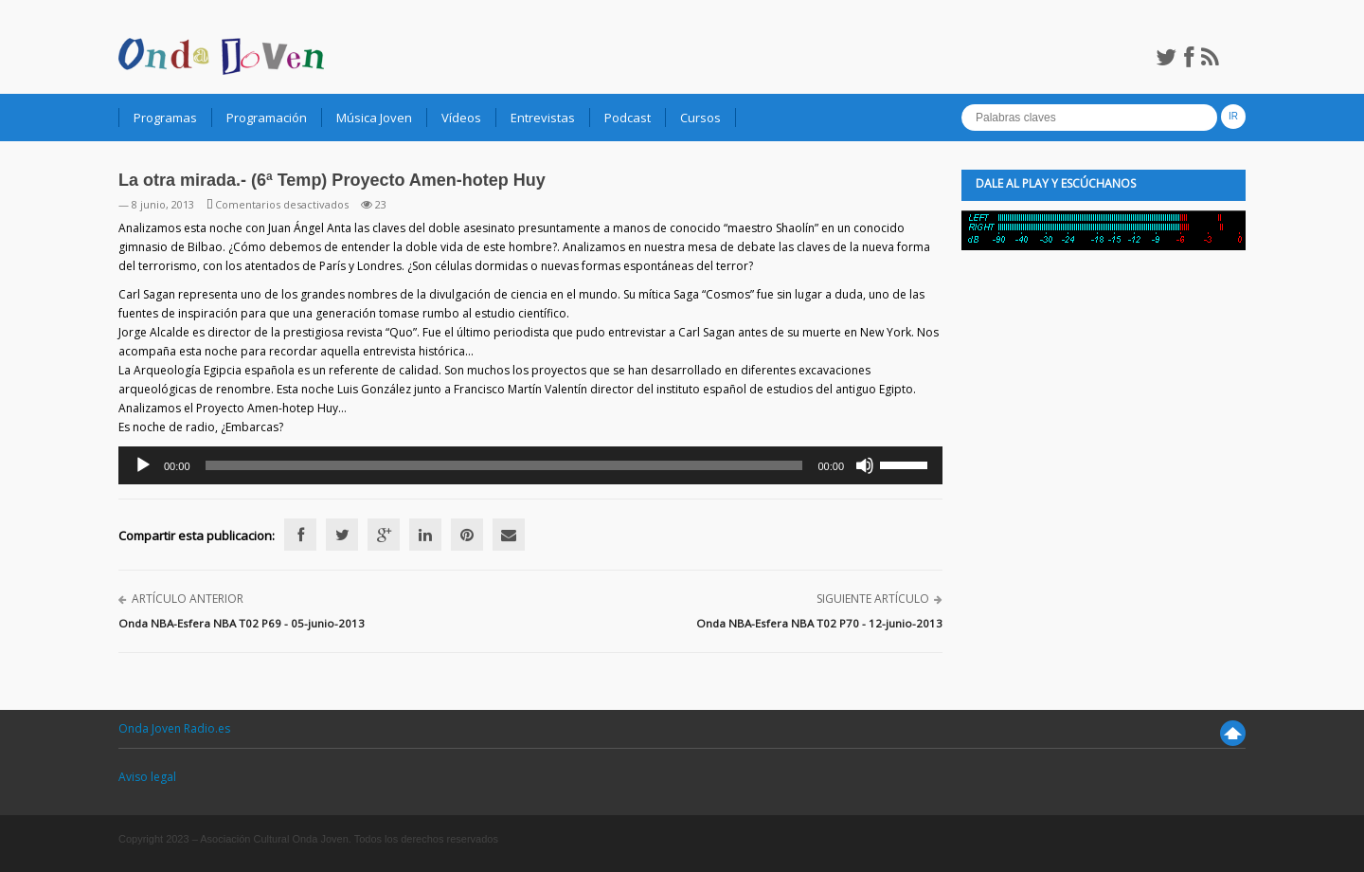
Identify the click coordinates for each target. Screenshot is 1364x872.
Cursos (700, 117)
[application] (530, 465)
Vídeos (461, 117)
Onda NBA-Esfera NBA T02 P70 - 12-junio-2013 (819, 623)
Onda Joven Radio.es (174, 728)
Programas (165, 117)
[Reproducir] (143, 465)
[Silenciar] (864, 465)
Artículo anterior (187, 598)
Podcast (627, 117)
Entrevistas (543, 117)
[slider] (504, 465)
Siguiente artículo (873, 598)
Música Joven (374, 117)
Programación (266, 117)
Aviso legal (147, 777)
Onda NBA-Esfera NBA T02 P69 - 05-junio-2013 (241, 623)
